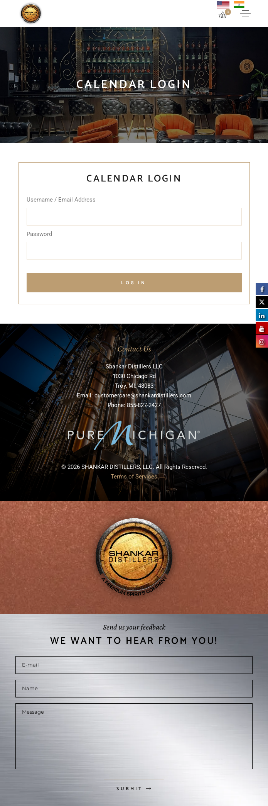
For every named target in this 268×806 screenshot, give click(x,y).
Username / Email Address (61, 199)
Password (39, 234)
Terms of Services (134, 476)
